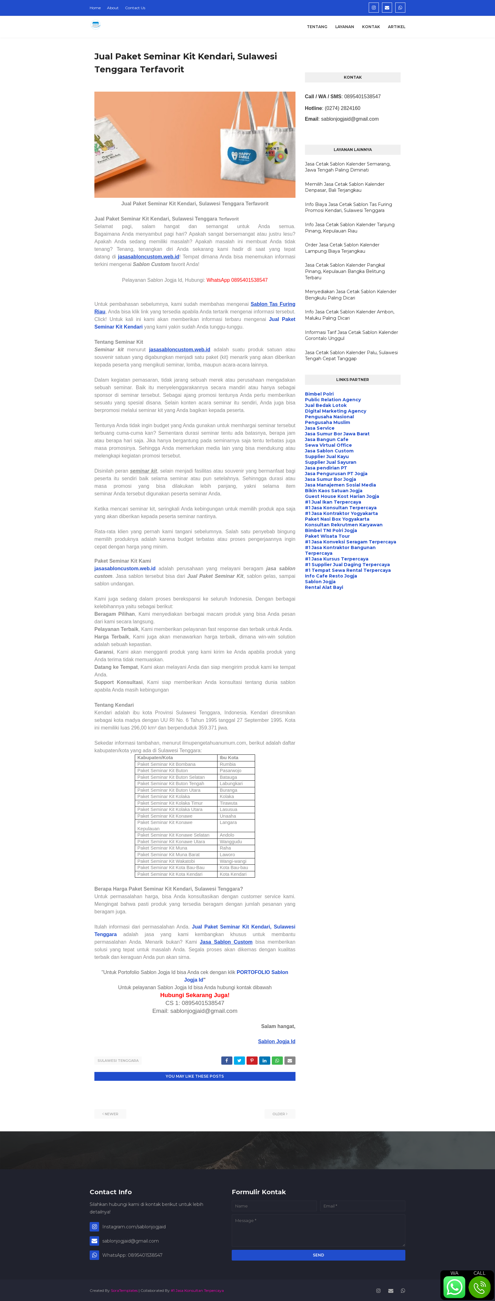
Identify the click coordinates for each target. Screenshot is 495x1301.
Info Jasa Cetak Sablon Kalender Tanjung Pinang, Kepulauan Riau (350, 228)
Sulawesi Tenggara (118, 1060)
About (113, 7)
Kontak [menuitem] (371, 26)
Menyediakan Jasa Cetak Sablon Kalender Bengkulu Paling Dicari (351, 295)
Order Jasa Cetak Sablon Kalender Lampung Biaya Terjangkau (342, 248)
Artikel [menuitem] (396, 26)
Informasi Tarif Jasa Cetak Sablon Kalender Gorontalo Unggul (351, 336)
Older (278, 1113)
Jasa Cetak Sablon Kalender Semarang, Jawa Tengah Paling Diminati (348, 167)
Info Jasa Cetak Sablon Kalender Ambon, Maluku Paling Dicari (349, 315)
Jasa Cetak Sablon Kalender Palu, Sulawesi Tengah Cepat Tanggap (351, 356)
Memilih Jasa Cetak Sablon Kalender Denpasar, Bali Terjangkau (345, 187)
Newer (111, 1113)
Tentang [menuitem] (317, 26)
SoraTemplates (124, 1289)
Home (95, 7)
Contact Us (135, 7)
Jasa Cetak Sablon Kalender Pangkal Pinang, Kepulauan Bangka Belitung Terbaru (345, 271)
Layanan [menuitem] (344, 26)
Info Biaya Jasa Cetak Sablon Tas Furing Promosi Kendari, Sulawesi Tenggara (348, 208)
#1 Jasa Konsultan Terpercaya (197, 1289)
